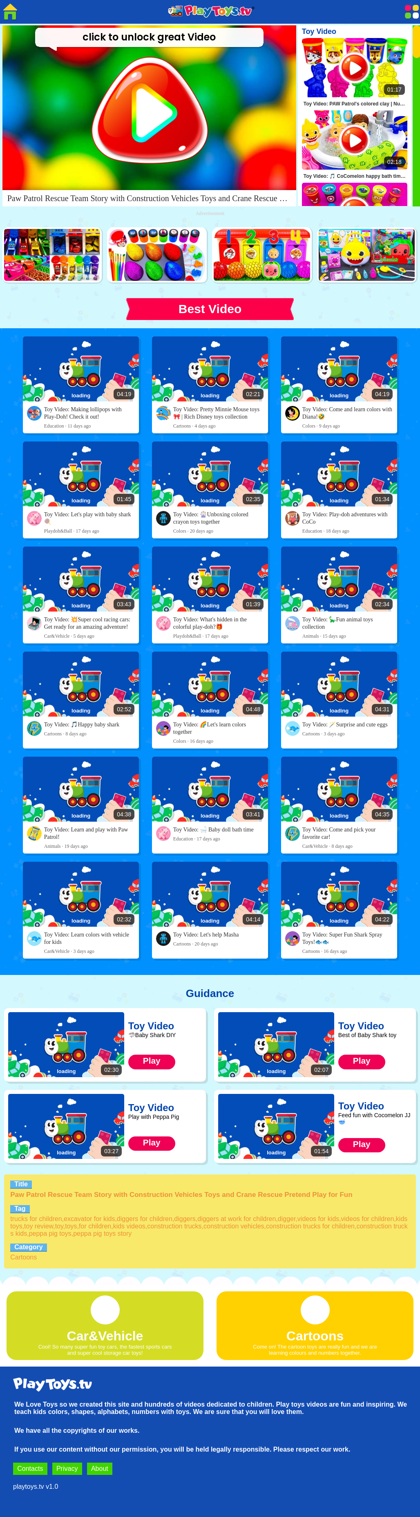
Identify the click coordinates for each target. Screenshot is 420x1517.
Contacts (30, 1468)
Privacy (67, 1468)
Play (152, 1060)
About (99, 1468)
